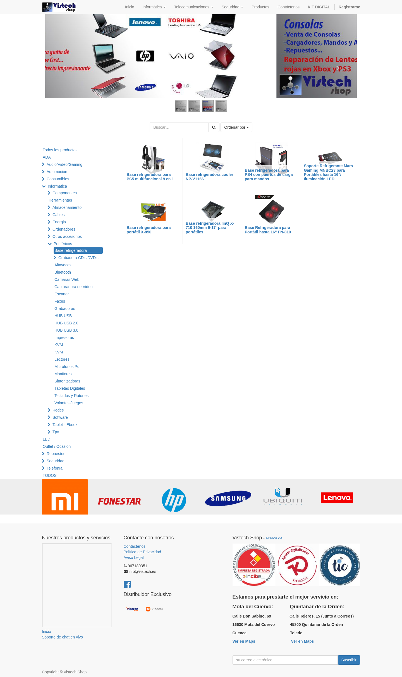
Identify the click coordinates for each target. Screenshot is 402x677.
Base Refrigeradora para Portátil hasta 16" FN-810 (268, 229)
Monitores (62, 374)
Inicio (46, 631)
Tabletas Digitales (69, 388)
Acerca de (274, 538)
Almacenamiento (67, 207)
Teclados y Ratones (71, 395)
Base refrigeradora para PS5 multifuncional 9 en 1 (150, 176)
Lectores (62, 359)
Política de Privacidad (142, 552)
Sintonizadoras (67, 381)
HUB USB (63, 316)
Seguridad (55, 461)
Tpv (55, 432)
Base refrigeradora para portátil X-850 (149, 229)
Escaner (61, 294)
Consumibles (58, 179)
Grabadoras (64, 308)
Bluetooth (62, 272)
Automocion (57, 171)
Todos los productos (60, 150)
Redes (58, 410)
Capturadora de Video (73, 286)
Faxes (59, 301)
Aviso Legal (134, 557)
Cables (58, 214)
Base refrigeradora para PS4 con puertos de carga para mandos (269, 174)
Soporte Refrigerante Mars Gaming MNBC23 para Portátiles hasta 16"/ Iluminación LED (328, 172)
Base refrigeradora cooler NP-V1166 (209, 176)
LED (46, 439)
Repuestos (56, 453)
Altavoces (62, 265)
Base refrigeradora (70, 250)
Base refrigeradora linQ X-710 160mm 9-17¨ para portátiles (210, 227)
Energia (59, 222)
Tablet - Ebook (65, 424)
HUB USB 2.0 (66, 323)
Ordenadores (63, 229)
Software (60, 417)
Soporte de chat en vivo (62, 637)
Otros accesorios (67, 236)
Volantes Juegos (68, 403)
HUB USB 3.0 (66, 330)
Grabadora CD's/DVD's (78, 257)
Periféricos (63, 243)
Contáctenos (135, 546)
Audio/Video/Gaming (64, 164)
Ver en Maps (244, 641)
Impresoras (64, 337)
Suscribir (348, 660)
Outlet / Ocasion (57, 446)
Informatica (57, 186)
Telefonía (55, 468)
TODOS (50, 475)
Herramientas (60, 200)
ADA (47, 157)
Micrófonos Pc (66, 366)
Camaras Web (66, 279)
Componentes (64, 193)
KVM (58, 345)
